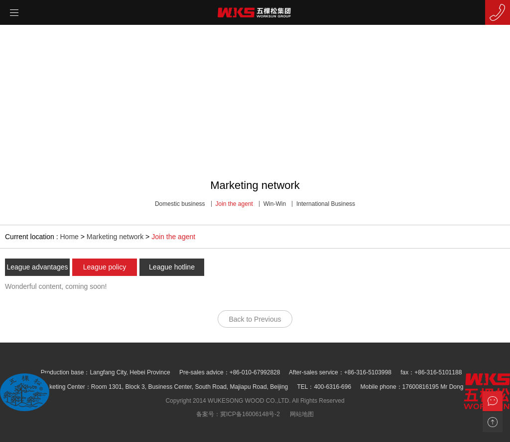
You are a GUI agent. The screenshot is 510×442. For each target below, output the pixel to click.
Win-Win (274, 204)
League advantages (37, 267)
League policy (104, 267)
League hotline (172, 267)
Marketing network (115, 237)
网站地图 (302, 414)
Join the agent (234, 204)
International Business (325, 204)
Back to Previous (255, 319)
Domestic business (180, 204)
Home (69, 237)
